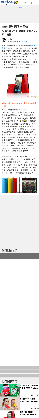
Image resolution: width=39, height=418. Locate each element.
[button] (25, 2)
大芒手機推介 (20, 7)
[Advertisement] (19, 15)
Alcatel (24, 41)
